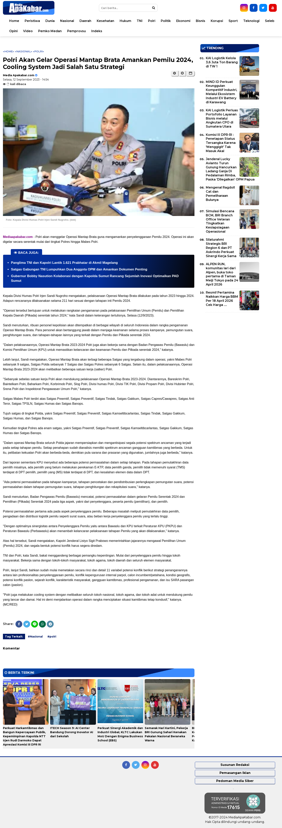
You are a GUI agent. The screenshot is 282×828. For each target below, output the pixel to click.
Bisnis (200, 21)
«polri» (38, 51)
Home (14, 21)
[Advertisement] (229, 342)
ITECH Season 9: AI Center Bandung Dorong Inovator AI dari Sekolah (71, 732)
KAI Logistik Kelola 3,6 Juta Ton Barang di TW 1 (222, 62)
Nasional (67, 21)
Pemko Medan (50, 31)
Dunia (50, 21)
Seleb (269, 21)
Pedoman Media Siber (235, 781)
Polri (151, 21)
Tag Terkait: (14, 636)
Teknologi (251, 21)
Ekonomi (183, 21)
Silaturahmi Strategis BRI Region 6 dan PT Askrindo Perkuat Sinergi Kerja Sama (221, 248)
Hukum (125, 21)
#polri (51, 636)
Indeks (96, 31)
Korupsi (217, 21)
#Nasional (35, 636)
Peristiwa (32, 21)
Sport (233, 21)
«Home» (8, 51)
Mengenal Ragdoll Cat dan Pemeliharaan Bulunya (220, 193)
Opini (13, 31)
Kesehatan (105, 21)
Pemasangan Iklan (235, 773)
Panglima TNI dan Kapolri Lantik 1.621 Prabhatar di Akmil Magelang (64, 263)
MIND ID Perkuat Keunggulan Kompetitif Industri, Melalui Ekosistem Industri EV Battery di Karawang (221, 92)
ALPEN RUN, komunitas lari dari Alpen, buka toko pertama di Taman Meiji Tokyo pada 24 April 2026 (222, 274)
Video (28, 31)
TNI (140, 21)
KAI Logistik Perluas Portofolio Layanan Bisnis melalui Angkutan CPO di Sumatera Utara (222, 118)
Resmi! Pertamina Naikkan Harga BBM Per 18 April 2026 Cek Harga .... (222, 299)
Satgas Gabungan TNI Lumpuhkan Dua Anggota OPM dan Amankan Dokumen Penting (79, 269)
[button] (190, 73)
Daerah (85, 21)
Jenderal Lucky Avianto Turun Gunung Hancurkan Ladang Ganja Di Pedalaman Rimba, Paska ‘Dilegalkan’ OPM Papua (230, 169)
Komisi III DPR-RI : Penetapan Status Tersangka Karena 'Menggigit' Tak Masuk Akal (221, 143)
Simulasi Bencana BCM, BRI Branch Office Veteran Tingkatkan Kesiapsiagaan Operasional (220, 221)
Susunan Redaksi (235, 765)
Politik (166, 21)
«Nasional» (23, 51)
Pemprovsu (76, 31)
